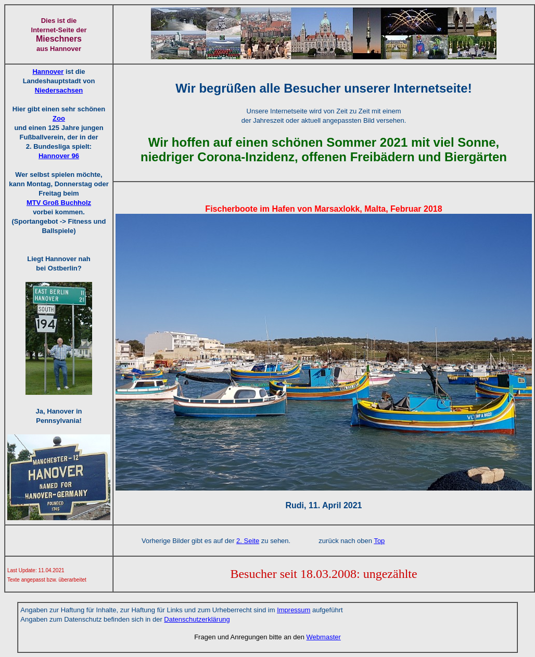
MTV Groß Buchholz (59, 203)
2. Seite (247, 541)
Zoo (59, 118)
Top (379, 541)
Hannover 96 (59, 156)
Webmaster (324, 637)
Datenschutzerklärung (197, 619)
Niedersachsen (59, 90)
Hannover (47, 71)
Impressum (293, 610)
